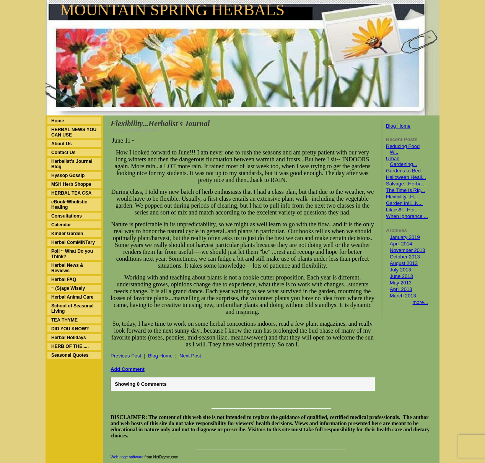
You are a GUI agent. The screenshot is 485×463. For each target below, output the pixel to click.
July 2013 (400, 270)
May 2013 (401, 283)
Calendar (61, 224)
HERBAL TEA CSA (71, 193)
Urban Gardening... (401, 161)
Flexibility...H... (402, 197)
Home (57, 120)
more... (420, 302)
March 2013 (403, 296)
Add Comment (128, 369)
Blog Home (398, 126)
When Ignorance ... (407, 216)
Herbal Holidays (68, 337)
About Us (61, 143)
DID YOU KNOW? (70, 328)
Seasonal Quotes (69, 355)
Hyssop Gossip (68, 175)
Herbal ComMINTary (73, 242)
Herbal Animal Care (72, 297)
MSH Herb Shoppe (71, 184)
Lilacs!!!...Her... (402, 210)
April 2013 (401, 289)
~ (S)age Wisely (68, 288)
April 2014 (401, 244)
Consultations (66, 216)
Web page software (127, 457)
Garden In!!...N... (404, 203)
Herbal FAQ (63, 279)
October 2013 (405, 257)
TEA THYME (64, 320)
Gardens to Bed (403, 171)
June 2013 (401, 276)
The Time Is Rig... (405, 190)
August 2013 (404, 263)
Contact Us (63, 152)
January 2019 (405, 237)
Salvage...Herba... (406, 184)
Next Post (190, 356)
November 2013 (407, 250)
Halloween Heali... (406, 177)
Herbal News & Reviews (67, 268)
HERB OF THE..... (70, 346)
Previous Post (126, 356)
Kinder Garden (67, 233)
